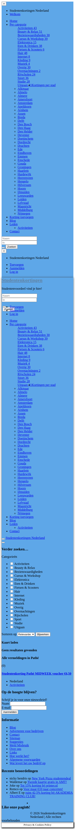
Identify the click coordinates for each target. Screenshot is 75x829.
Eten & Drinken (30, 46)
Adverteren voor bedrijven (27, 731)
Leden (14, 224)
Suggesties (16, 741)
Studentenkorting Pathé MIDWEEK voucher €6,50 (36, 673)
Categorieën (9, 556)
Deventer (23, 135)
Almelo (22, 92)
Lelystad (23, 202)
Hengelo (23, 181)
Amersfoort (25, 99)
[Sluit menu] (4, 4)
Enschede (24, 160)
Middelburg (25, 210)
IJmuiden (24, 192)
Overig (24, 67)
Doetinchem (25, 138)
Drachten (23, 145)
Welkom (15, 14)
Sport (23, 78)
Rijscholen (26, 74)
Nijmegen (24, 213)
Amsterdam (25, 103)
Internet (24, 56)
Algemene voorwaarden (25, 759)
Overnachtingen (29, 71)
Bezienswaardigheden (34, 35)
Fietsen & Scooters (31, 49)
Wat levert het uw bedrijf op (28, 763)
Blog (13, 220)
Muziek (24, 63)
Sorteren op (19, 634)
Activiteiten (27, 28)
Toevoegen (17, 264)
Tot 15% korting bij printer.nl (39, 785)
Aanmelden (17, 268)
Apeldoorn (24, 106)
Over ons (15, 749)
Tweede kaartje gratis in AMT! (47, 782)
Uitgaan (25, 85)
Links (13, 752)
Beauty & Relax (30, 31)
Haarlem (23, 170)
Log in (14, 271)
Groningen (24, 167)
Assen (21, 113)
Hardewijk (24, 174)
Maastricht (24, 206)
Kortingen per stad (44, 85)
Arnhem (23, 110)
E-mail (6, 707)
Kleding (24, 60)
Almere (22, 95)
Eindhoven (24, 153)
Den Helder (25, 131)
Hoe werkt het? (19, 756)
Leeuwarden (25, 195)
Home (13, 21)
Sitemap (15, 738)
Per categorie (18, 24)
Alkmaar (23, 88)
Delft (21, 120)
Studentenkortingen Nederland (25, 538)
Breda (21, 117)
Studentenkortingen (22, 280)
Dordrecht (24, 142)
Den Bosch (25, 124)
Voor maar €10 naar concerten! (43, 789)
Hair (22, 53)
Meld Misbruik (19, 745)
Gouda (22, 163)
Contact (15, 231)
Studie (24, 81)
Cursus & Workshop (33, 38)
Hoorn (22, 188)
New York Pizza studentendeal (51, 778)
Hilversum (24, 185)
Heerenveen (25, 178)
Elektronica (27, 42)
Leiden (22, 199)
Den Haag (24, 128)
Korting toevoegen (22, 217)
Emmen (23, 156)
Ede (20, 149)
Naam (5, 703)
